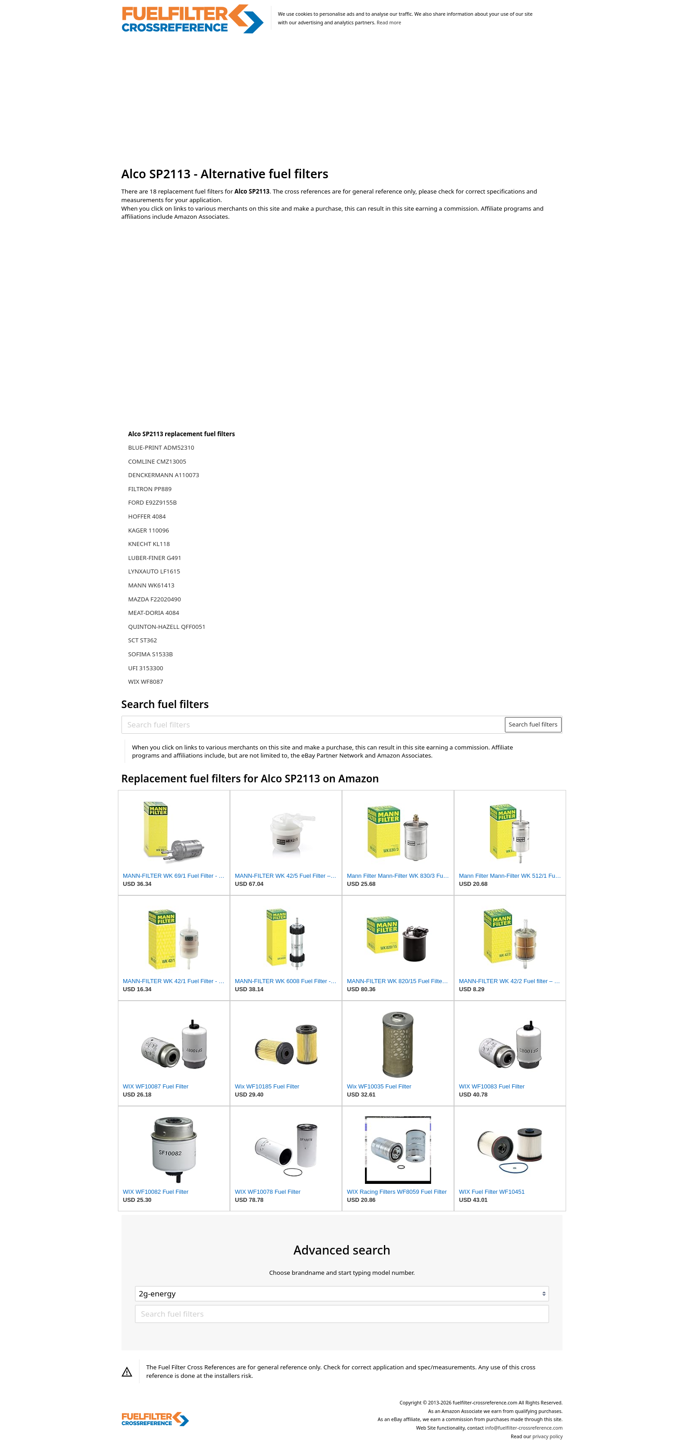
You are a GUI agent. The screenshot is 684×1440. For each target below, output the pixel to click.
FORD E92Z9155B (152, 502)
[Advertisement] (342, 101)
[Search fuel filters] (313, 724)
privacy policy (547, 1436)
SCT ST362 (142, 640)
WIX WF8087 (145, 681)
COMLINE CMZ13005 (157, 461)
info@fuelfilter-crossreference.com (524, 1428)
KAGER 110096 (148, 530)
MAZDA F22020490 (154, 599)
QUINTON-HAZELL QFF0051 (167, 627)
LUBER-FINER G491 (154, 558)
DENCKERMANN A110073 (163, 475)
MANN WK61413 (151, 585)
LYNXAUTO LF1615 (154, 571)
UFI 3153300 (145, 668)
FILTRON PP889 (150, 489)
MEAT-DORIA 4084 (153, 613)
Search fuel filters (533, 724)
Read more (389, 22)
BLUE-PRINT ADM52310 (161, 447)
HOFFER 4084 (147, 516)
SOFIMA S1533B (150, 654)
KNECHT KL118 (149, 544)
